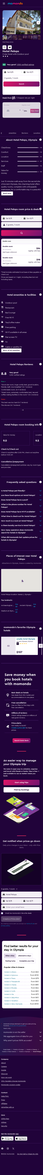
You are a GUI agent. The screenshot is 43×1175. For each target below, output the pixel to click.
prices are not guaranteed (18, 1025)
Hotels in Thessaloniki (12, 981)
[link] (21, 740)
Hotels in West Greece (9, 1051)
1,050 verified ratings (25, 65)
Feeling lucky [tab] (10, 961)
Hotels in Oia (9, 994)
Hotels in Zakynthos (11, 997)
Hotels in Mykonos (11, 975)
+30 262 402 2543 (10, 61)
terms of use (30, 923)
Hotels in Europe (18, 1049)
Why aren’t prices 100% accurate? (22, 1040)
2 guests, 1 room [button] (11, 78)
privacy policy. (5, 925)
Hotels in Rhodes (10, 988)
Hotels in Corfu (9, 991)
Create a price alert (18, 728)
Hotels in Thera (9, 978)
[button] (3, 3)
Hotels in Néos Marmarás (13, 1004)
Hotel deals (6, 1049)
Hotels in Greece (31, 1049)
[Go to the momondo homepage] (15, 3)
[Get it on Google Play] (7, 1138)
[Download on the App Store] (21, 1138)
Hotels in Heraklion (11, 1001)
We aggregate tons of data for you (22, 1036)
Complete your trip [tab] (26, 961)
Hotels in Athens (10, 972)
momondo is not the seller (22, 1032)
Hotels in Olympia (24, 1051)
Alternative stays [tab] (24, 956)
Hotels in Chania (10, 985)
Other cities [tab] (9, 956)
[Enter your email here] (23, 907)
